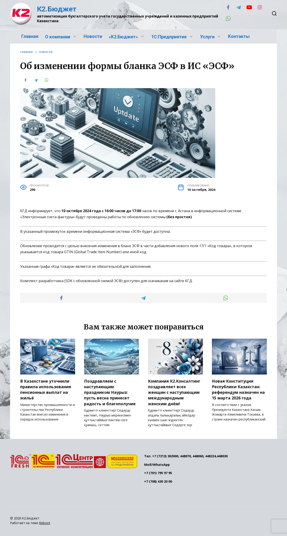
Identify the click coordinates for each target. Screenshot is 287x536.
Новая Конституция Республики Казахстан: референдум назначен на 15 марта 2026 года (238, 389)
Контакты (239, 36)
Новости (93, 36)
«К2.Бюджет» (123, 36)
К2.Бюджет (56, 9)
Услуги (207, 36)
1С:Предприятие (169, 36)
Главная (29, 36)
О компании (57, 36)
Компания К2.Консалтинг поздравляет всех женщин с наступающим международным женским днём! (174, 392)
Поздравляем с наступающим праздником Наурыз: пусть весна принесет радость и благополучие (110, 392)
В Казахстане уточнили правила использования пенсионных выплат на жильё (45, 389)
